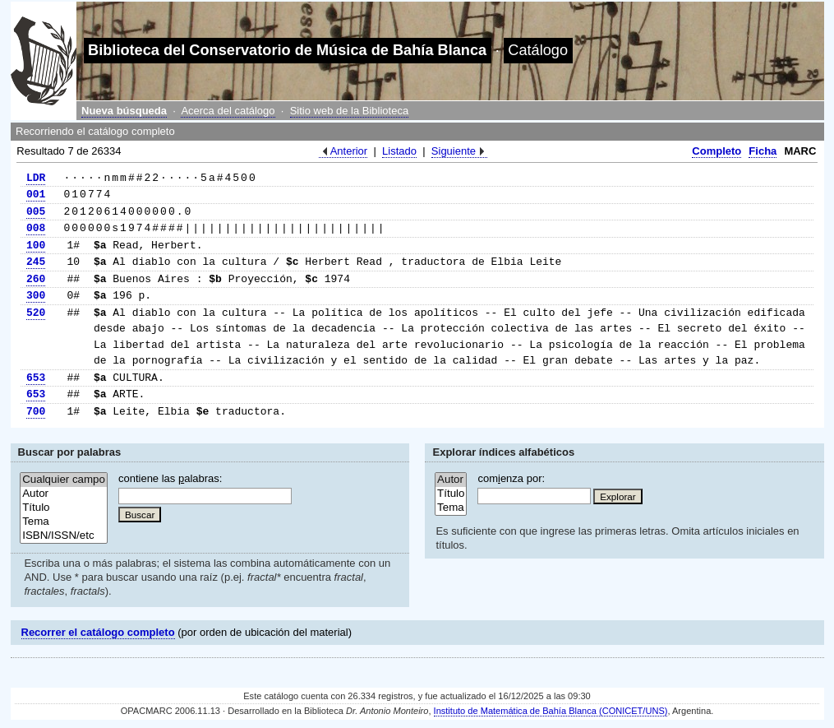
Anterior (349, 151)
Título (64, 508)
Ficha (762, 151)
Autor (64, 494)
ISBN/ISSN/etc (64, 536)
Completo (716, 151)
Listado (399, 151)
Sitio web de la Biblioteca (349, 110)
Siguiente (453, 151)
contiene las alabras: (170, 478)
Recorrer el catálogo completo (98, 632)
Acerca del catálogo (227, 110)
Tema (64, 522)
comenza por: (511, 478)
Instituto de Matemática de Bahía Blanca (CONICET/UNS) (551, 711)
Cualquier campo (64, 480)
